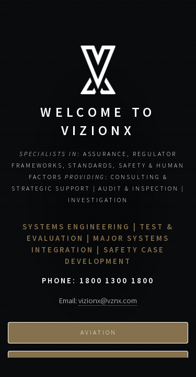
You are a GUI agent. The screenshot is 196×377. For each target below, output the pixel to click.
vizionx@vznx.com (107, 304)
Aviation (98, 337)
